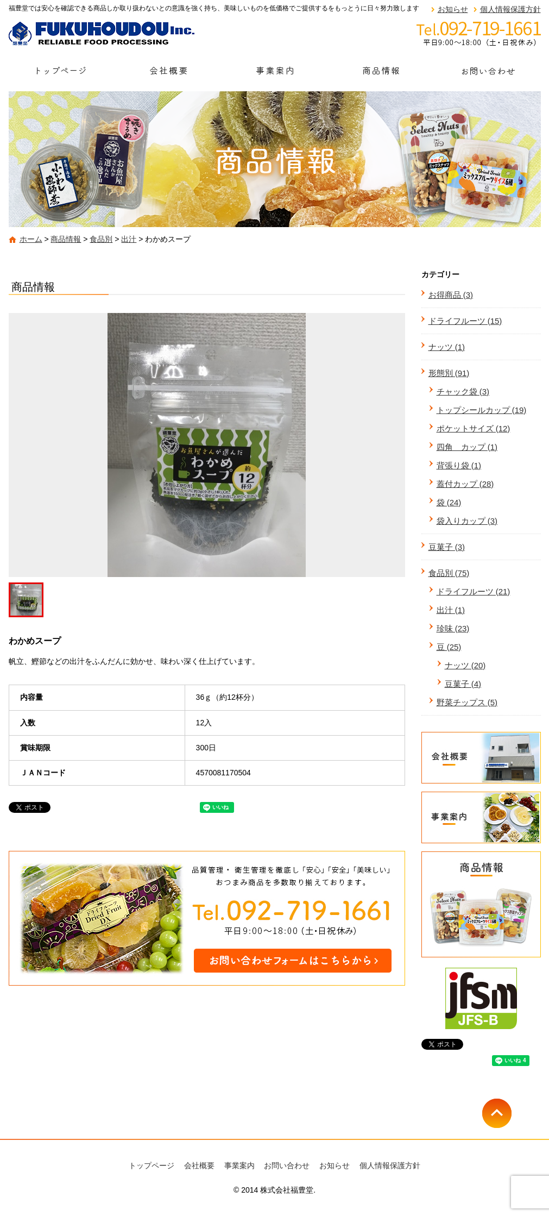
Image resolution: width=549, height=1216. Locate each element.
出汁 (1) (451, 610)
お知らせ (453, 9)
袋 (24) (449, 502)
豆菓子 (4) (463, 683)
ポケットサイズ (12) (473, 428)
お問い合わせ (487, 74)
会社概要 (168, 74)
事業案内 (275, 74)
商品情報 (381, 74)
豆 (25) (449, 646)
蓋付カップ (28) (465, 483)
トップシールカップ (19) (482, 410)
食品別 (101, 239)
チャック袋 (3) (463, 391)
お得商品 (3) (451, 294)
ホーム (31, 239)
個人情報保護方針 (510, 9)
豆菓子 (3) (446, 546)
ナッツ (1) (446, 347)
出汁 (128, 239)
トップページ (62, 74)
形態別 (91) (449, 373)
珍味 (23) (453, 628)
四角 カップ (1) (467, 447)
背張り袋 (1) (459, 465)
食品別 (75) (449, 573)
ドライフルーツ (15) (465, 320)
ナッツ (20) (465, 665)
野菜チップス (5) (467, 702)
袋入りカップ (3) (467, 520)
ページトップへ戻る (511, 1113)
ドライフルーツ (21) (473, 591)
